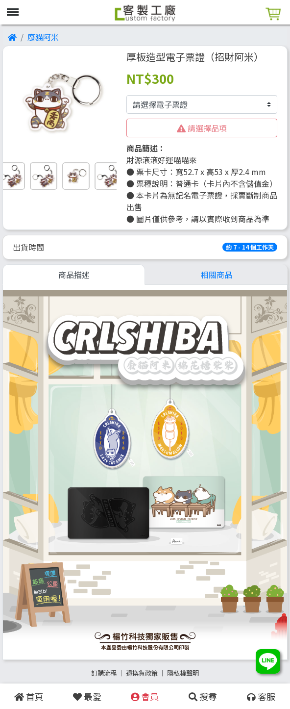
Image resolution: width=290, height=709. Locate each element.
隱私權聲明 (183, 673)
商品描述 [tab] (74, 274)
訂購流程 (104, 673)
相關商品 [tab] (216, 274)
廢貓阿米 (43, 37)
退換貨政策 (142, 673)
